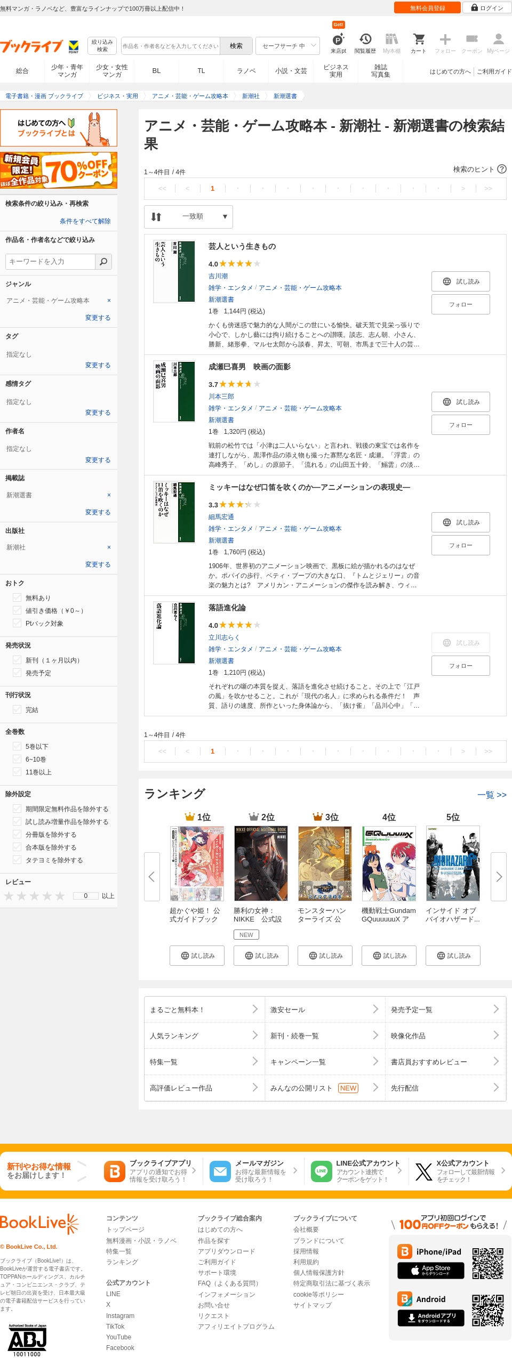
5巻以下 (31, 746)
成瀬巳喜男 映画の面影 (250, 366)
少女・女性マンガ (112, 70)
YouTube (118, 1337)
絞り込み (102, 46)
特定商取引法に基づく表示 (331, 1283)
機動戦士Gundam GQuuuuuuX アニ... (389, 919)
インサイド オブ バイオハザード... (453, 915)
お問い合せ (214, 1305)
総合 (22, 71)
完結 (25, 709)
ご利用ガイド (494, 71)
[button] (325, 169)
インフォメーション (226, 1294)
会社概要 (306, 1229)
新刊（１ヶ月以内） (48, 660)
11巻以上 (32, 771)
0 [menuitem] (86, 896)
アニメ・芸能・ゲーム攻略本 (300, 288)
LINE (113, 1294)
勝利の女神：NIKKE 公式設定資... (258, 919)
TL (201, 71)
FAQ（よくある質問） (230, 1283)
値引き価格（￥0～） (50, 610)
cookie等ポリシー (318, 1294)
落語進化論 (227, 607)
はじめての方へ (450, 71)
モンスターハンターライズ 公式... (322, 919)
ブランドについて (319, 1240)
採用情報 (306, 1251)
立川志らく (225, 637)
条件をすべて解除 (85, 221)
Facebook (120, 1348)
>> (488, 188)
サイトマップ (312, 1305)
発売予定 (32, 672)
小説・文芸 (291, 71)
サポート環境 (217, 1272)
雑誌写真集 (380, 70)
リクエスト (214, 1316)
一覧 (492, 794)
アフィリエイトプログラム (236, 1326)
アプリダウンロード (226, 1251)
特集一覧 (119, 1251)
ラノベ (246, 71)
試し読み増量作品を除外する (61, 821)
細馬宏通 (221, 517)
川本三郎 (221, 396)
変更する (98, 317)
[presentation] (6, 896)
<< (162, 188)
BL (157, 71)
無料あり (32, 597)
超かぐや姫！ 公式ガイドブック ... (195, 919)
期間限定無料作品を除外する (61, 808)
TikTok (115, 1326)
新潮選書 (221, 299)
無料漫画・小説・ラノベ (141, 1240)
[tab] (58, 300)
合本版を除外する (45, 847)
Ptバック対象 (38, 623)
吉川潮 (218, 276)
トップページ (125, 1229)
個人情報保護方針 (319, 1272)
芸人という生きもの (242, 246)
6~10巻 (29, 759)
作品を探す (214, 1240)
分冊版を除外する (45, 834)
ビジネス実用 (336, 70)
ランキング (122, 1262)
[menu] (86, 896)
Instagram (120, 1316)
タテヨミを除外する (48, 859)
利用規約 (306, 1262)
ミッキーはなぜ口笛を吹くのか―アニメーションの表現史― (309, 487)
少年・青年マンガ (67, 70)
